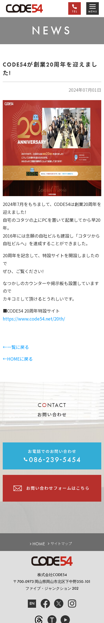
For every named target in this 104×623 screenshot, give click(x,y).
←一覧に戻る (16, 347)
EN (32, 603)
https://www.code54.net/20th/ (34, 318)
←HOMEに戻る (18, 358)
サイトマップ (61, 543)
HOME (38, 543)
